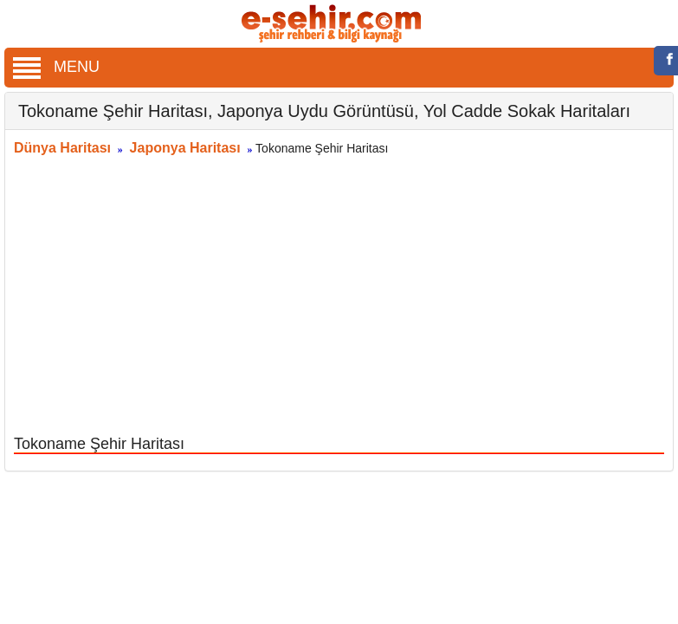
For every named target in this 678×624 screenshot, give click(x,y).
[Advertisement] (339, 297)
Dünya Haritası (62, 147)
